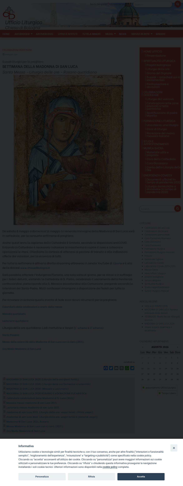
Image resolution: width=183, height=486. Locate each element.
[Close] (174, 447)
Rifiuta (91, 476)
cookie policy (110, 467)
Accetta (141, 476)
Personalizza (42, 476)
